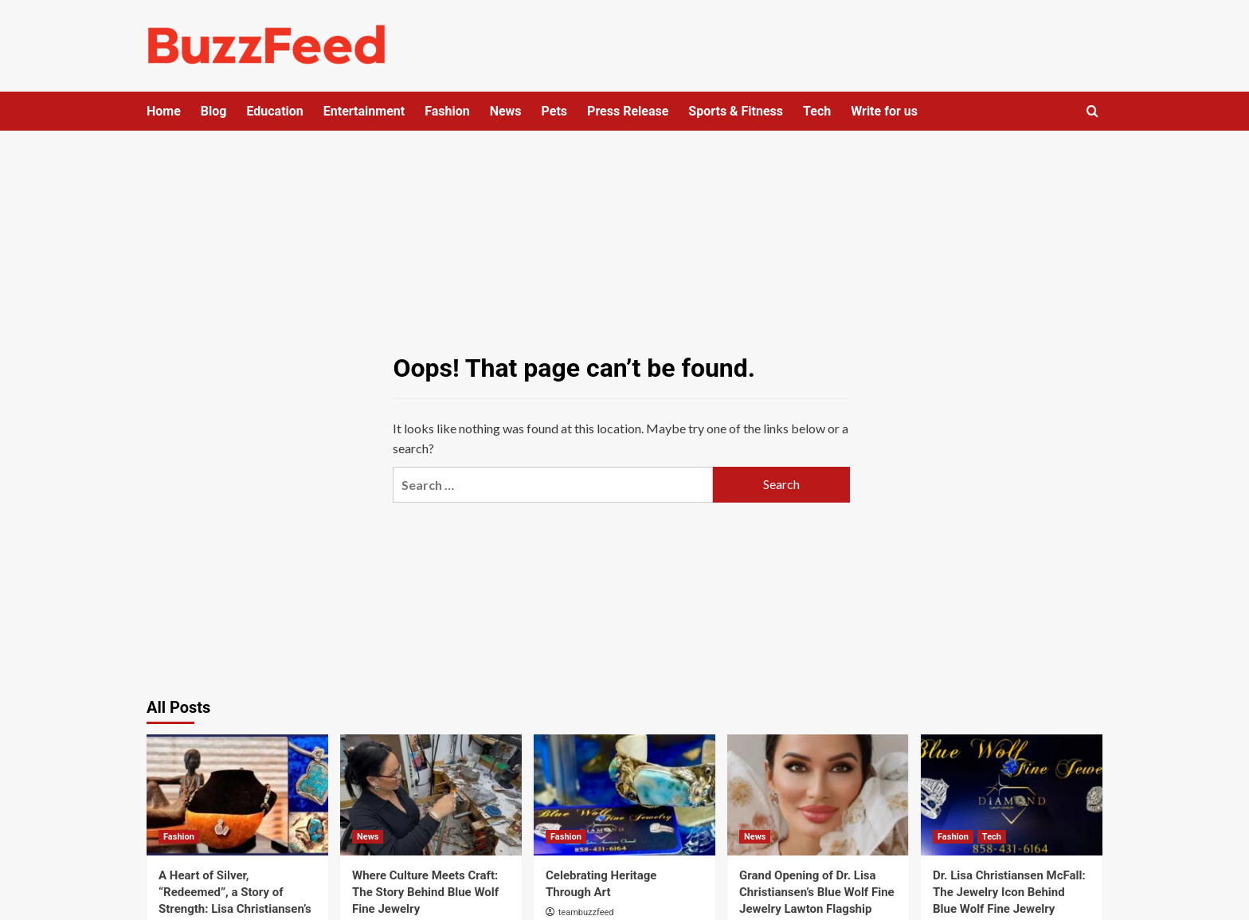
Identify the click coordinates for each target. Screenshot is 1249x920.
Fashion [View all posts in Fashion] (178, 837)
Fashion (447, 111)
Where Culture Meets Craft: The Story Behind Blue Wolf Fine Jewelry (425, 892)
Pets (554, 111)
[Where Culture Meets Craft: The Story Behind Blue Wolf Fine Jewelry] (431, 794)
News (506, 111)
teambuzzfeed (586, 912)
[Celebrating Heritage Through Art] (624, 794)
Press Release (627, 111)
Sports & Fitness (735, 111)
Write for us (884, 111)
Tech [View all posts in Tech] (991, 837)
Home (164, 111)
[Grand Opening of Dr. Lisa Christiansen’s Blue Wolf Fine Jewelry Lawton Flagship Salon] (818, 794)
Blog (214, 111)
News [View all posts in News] (367, 837)
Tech (817, 111)
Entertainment (364, 111)
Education (274, 111)
